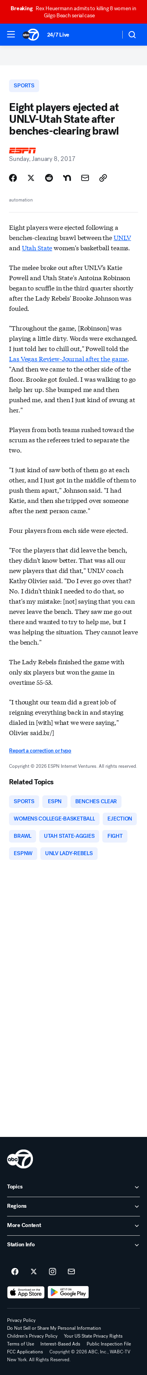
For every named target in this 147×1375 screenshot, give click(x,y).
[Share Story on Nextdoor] (67, 178)
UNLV (122, 237)
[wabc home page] (20, 1159)
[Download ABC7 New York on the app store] (26, 1292)
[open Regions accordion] (73, 1206)
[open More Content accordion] (73, 1226)
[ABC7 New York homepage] (30, 34)
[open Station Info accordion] (73, 1245)
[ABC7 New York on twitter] (34, 1272)
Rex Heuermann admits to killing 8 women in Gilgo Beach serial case (73, 12)
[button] (11, 34)
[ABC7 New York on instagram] (52, 1272)
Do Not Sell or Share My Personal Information (54, 1328)
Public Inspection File (109, 1344)
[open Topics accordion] (73, 1187)
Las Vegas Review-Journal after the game (68, 358)
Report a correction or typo (40, 750)
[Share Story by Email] (85, 178)
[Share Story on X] (31, 178)
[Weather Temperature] (108, 35)
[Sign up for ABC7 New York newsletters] (71, 1272)
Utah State (37, 247)
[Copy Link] (103, 178)
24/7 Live (58, 35)
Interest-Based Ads (60, 1344)
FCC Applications (25, 1351)
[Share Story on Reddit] (49, 178)
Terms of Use (20, 1344)
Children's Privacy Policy (32, 1336)
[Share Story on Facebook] (13, 178)
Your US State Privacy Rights (93, 1336)
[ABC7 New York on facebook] (15, 1272)
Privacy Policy (21, 1320)
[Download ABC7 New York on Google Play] (68, 1292)
